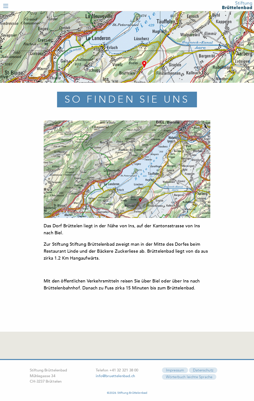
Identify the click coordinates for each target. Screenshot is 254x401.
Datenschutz (203, 369)
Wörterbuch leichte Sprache (189, 375)
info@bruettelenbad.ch (115, 374)
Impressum (175, 369)
